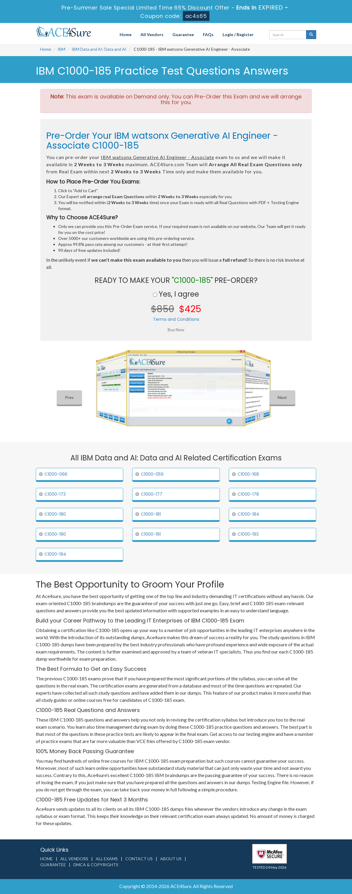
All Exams (107, 858)
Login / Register (238, 34)
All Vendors (152, 34)
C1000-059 (152, 474)
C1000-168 (248, 474)
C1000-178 (248, 494)
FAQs (208, 34)
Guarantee (183, 34)
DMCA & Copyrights (95, 864)
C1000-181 (151, 514)
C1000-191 (151, 534)
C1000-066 (55, 474)
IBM (61, 49)
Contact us (139, 858)
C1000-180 (55, 514)
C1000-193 (248, 534)
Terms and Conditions (176, 319)
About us (171, 858)
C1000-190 (55, 534)
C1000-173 (55, 494)
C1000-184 (248, 514)
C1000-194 (55, 554)
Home (126, 34)
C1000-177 (151, 494)
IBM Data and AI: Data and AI (99, 49)
